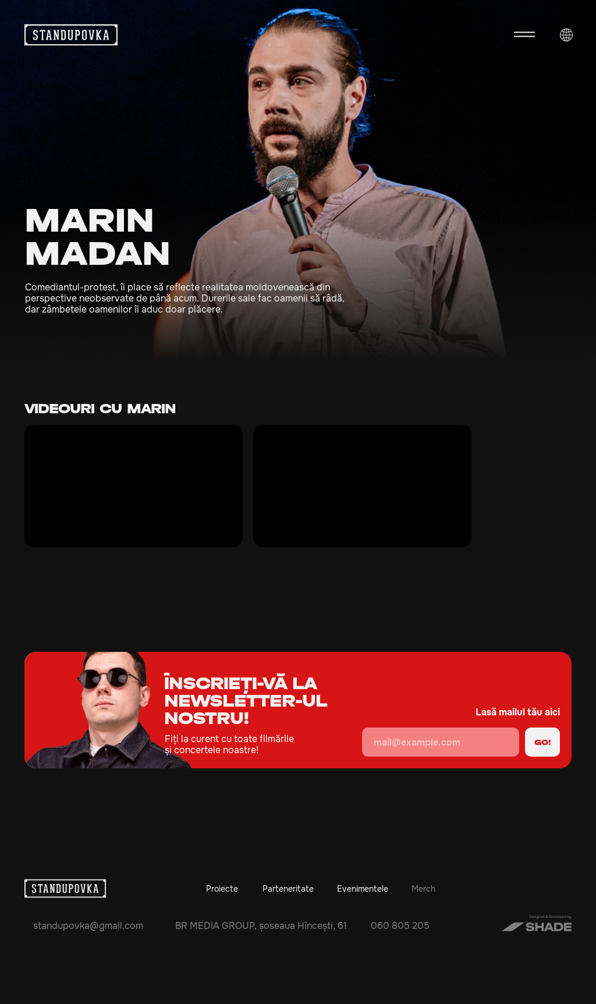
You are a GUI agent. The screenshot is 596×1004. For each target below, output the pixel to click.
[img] (564, 317)
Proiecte (222, 889)
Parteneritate (288, 889)
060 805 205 (400, 926)
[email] (440, 742)
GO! (542, 742)
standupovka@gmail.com (88, 926)
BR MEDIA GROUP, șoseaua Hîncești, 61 (261, 926)
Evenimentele (362, 889)
